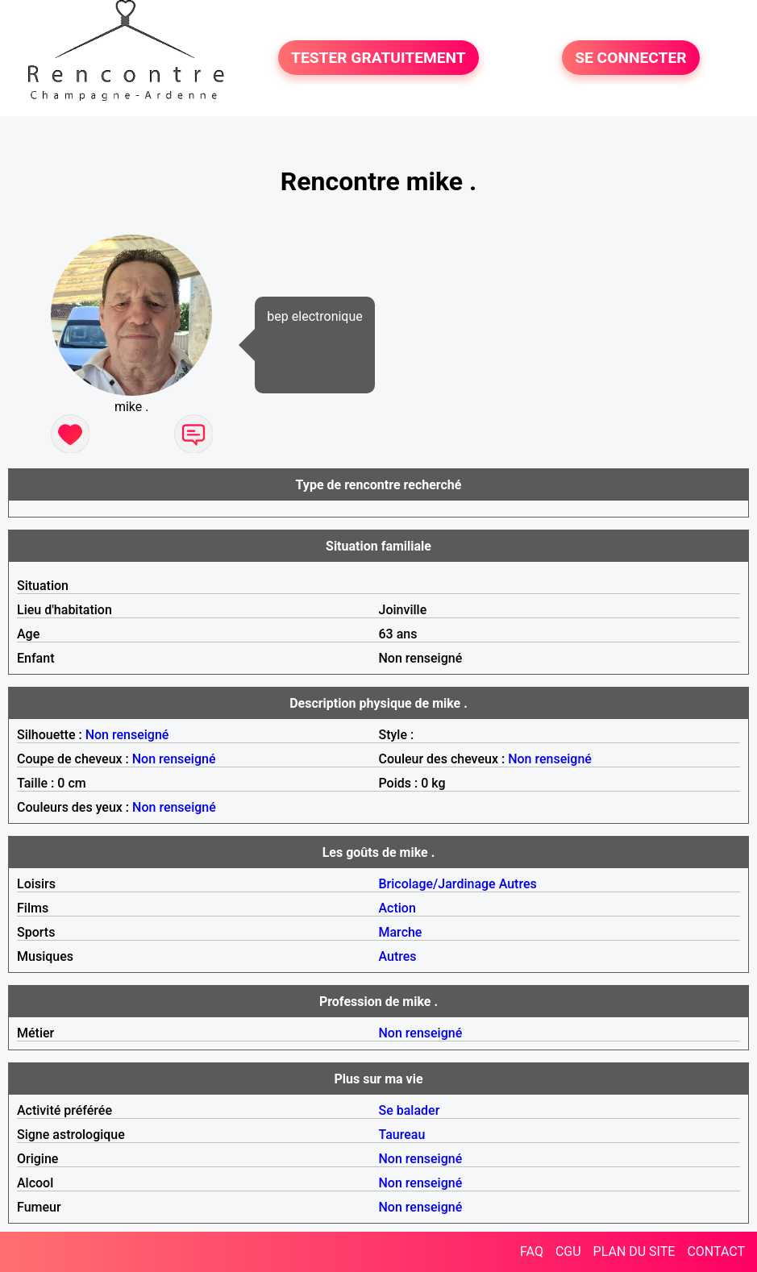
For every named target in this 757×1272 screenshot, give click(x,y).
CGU (568, 1251)
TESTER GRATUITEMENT (378, 57)
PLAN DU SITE (634, 1251)
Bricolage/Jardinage (437, 884)
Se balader (409, 1110)
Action (397, 908)
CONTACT (716, 1251)
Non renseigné (127, 734)
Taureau (402, 1134)
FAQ (531, 1251)
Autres (518, 884)
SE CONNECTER (630, 57)
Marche (400, 932)
